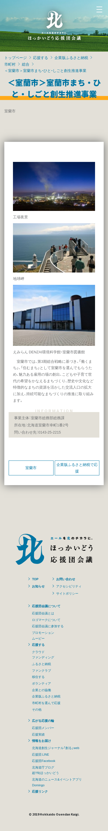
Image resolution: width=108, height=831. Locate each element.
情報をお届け (41, 740)
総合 (25, 64)
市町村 (10, 64)
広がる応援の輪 (43, 720)
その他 (36, 709)
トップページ (15, 57)
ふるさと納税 (41, 663)
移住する (38, 676)
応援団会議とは (43, 613)
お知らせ (38, 586)
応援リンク (40, 791)
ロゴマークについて (46, 619)
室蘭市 (31, 467)
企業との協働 (41, 689)
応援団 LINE (40, 754)
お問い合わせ (65, 579)
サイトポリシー (67, 593)
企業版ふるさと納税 (71, 57)
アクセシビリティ (69, 586)
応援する (40, 57)
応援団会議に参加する (48, 626)
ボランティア (41, 683)
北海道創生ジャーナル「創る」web (55, 747)
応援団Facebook (43, 760)
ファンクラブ (41, 670)
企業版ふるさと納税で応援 (77, 468)
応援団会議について (46, 605)
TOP (35, 579)
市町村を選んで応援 (46, 702)
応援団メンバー (43, 727)
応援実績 (38, 734)
